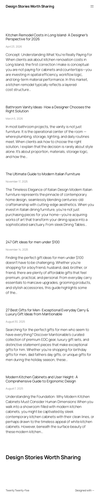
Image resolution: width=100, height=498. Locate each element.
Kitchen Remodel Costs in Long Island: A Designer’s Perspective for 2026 (47, 37)
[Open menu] (92, 6)
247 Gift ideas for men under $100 (33, 242)
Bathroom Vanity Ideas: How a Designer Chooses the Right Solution (48, 109)
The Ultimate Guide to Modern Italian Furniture (43, 174)
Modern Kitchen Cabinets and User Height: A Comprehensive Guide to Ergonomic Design (42, 379)
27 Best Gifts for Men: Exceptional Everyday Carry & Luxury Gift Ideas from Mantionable (47, 312)
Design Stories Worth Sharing (30, 6)
